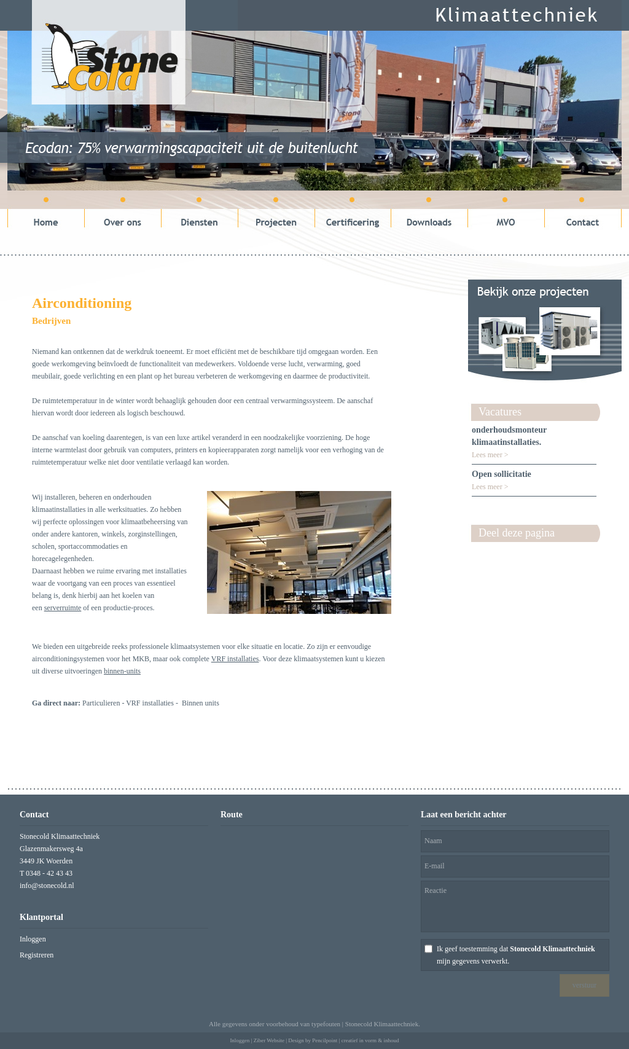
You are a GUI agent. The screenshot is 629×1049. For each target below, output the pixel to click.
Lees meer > (490, 454)
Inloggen (33, 939)
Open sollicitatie (501, 474)
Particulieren (101, 703)
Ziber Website (269, 1040)
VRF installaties (150, 703)
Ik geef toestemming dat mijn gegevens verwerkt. (516, 955)
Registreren (36, 955)
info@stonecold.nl (47, 885)
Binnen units (200, 703)
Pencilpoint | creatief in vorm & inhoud (355, 1040)
